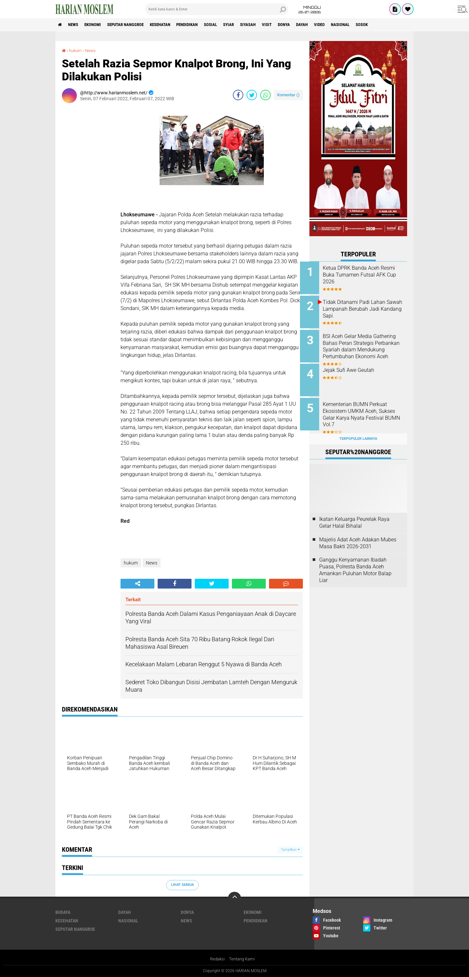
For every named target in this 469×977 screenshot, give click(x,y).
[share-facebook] (238, 95)
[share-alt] (137, 584)
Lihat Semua (182, 885)
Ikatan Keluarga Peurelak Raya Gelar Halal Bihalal (354, 515)
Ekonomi (98, 24)
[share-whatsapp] (265, 95)
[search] (216, 9)
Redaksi (216, 958)
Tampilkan (290, 849)
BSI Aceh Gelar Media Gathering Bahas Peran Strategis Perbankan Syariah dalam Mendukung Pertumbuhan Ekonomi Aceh (365, 347)
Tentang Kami (243, 958)
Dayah (333, 24)
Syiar (251, 24)
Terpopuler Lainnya (358, 431)
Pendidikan (204, 24)
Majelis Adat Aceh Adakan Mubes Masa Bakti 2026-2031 (357, 535)
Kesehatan (173, 24)
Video (353, 24)
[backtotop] (234, 898)
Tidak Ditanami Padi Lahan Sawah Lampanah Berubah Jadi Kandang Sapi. (363, 308)
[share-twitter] (252, 95)
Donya (313, 24)
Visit (294, 24)
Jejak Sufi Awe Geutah (358, 366)
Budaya (62, 912)
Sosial (230, 24)
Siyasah (272, 24)
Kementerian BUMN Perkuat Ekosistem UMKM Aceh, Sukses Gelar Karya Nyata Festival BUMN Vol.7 (364, 409)
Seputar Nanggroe (134, 24)
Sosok (399, 24)
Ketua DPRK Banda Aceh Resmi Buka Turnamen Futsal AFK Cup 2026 (366, 275)
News (76, 24)
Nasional (376, 24)
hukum (76, 50)
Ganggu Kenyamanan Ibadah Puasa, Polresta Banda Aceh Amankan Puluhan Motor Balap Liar (355, 563)
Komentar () (288, 94)
